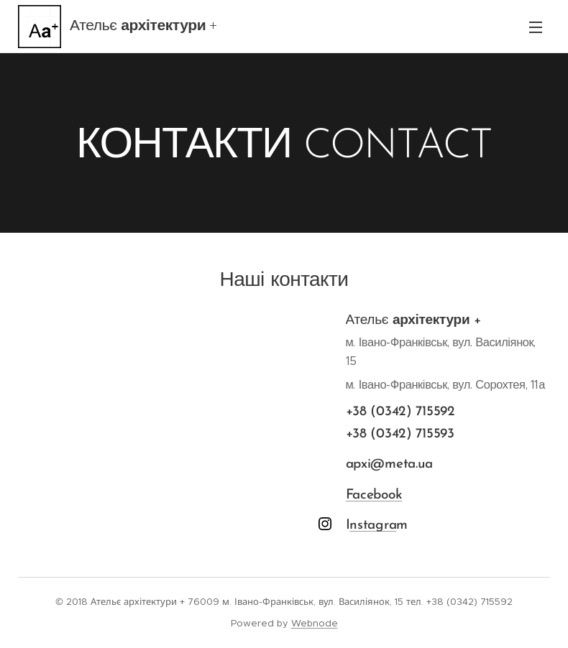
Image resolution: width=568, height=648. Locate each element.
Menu (535, 27)
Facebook (374, 495)
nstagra (373, 525)
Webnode (314, 623)
